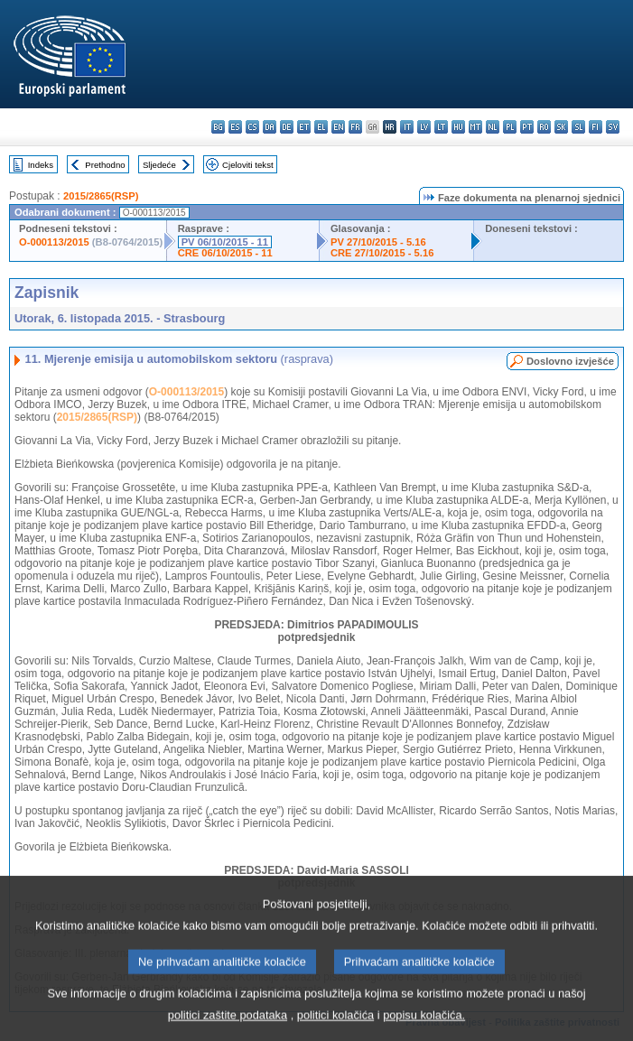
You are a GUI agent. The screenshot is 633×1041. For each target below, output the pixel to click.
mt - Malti (475, 127)
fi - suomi (595, 127)
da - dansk (269, 127)
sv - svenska (612, 127)
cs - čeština (252, 127)
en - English (338, 127)
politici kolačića (335, 1028)
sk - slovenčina (561, 127)
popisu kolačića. (424, 1028)
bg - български (218, 127)
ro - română (544, 127)
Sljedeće (159, 165)
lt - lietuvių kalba (441, 127)
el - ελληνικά (321, 127)
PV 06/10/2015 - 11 (225, 242)
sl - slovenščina (578, 127)
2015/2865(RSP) (100, 196)
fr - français (355, 127)
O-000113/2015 (54, 242)
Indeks (40, 165)
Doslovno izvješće (570, 361)
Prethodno (105, 165)
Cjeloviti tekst (248, 165)
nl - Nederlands (492, 127)
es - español (235, 127)
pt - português (527, 127)
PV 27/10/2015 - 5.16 (378, 242)
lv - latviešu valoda (424, 127)
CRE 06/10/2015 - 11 (225, 252)
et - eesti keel (304, 127)
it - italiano (407, 127)
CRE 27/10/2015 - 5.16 (381, 252)
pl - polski (510, 127)
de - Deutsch (286, 127)
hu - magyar (458, 127)
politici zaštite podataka (227, 1028)
